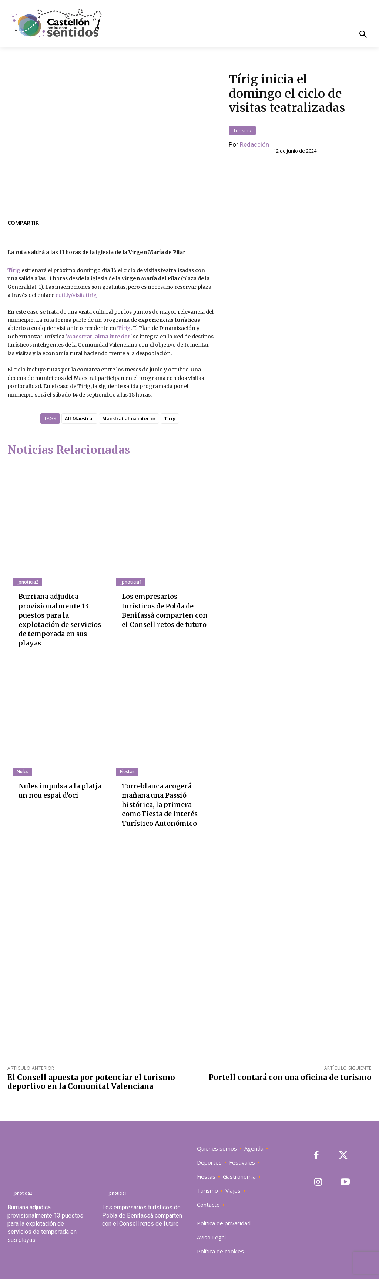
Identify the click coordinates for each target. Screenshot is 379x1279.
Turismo (242, 130)
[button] (363, 35)
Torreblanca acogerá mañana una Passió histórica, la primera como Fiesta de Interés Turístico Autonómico (160, 805)
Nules (22, 771)
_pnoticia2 (27, 582)
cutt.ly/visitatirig (76, 295)
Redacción (254, 144)
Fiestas (127, 771)
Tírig (13, 270)
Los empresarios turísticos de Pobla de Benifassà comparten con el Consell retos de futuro (142, 1215)
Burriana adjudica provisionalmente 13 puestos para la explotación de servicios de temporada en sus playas (45, 1223)
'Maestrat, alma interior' (98, 336)
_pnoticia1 (130, 582)
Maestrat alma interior (129, 418)
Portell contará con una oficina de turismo (290, 1077)
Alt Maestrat (79, 418)
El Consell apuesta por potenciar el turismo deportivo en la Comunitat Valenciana (91, 1082)
